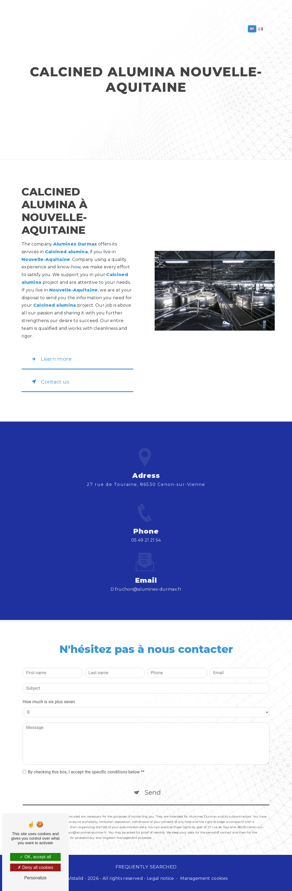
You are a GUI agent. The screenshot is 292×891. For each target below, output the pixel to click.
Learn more (50, 359)
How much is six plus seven (49, 694)
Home (29, 29)
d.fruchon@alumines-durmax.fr (146, 581)
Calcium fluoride (207, 29)
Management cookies (204, 878)
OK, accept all (35, 857)
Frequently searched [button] (146, 866)
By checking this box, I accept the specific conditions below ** (86, 764)
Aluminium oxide (55, 29)
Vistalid (76, 878)
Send (153, 785)
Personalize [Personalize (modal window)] (35, 878)
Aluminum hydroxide (96, 29)
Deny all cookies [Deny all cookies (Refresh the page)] (35, 867)
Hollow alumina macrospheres (153, 29)
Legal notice (160, 878)
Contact (237, 29)
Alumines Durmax (146, 10)
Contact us (49, 381)
